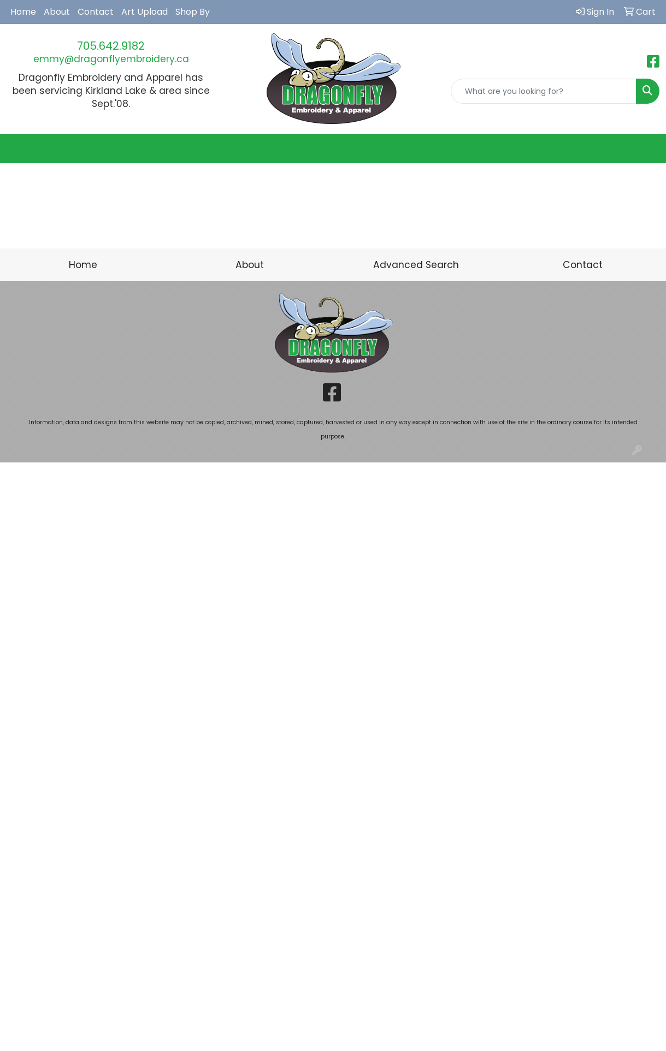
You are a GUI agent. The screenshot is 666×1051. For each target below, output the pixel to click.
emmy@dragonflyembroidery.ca (111, 59)
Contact (96, 11)
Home (23, 11)
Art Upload (144, 11)
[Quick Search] (543, 91)
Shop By (192, 11)
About (57, 11)
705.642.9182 (111, 46)
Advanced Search (416, 264)
